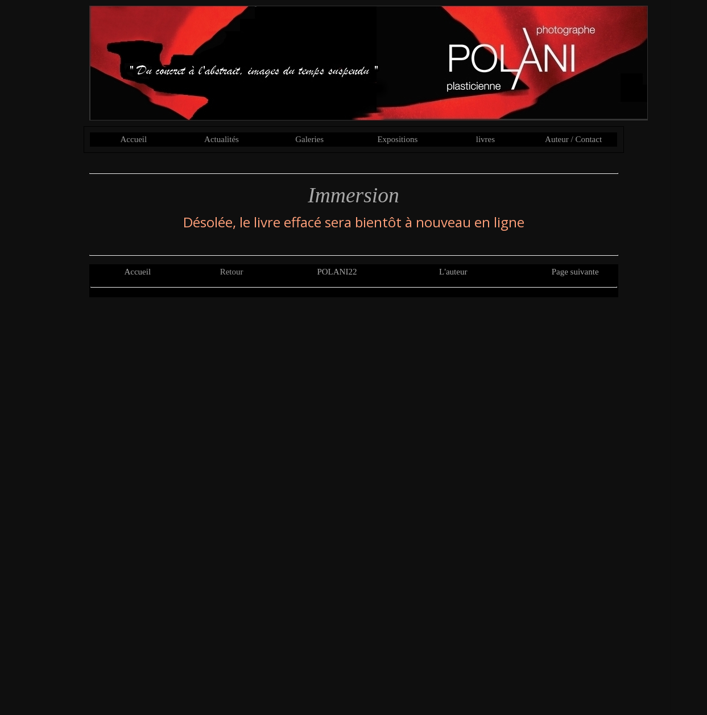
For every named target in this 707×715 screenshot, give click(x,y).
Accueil (134, 139)
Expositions (397, 139)
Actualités (221, 139)
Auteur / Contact (573, 139)
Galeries (309, 139)
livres (485, 139)
